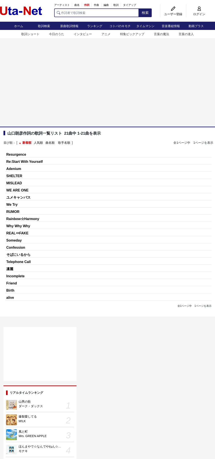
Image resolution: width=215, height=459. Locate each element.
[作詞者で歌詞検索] (96, 12)
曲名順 (50, 142)
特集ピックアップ (132, 34)
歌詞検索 (44, 26)
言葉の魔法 (161, 34)
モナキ (23, 451)
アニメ (106, 34)
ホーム (18, 26)
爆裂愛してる (28, 416)
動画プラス (196, 26)
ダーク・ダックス (31, 406)
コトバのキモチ (120, 26)
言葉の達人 (186, 34)
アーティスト (62, 5)
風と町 (23, 431)
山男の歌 (25, 401)
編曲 (106, 5)
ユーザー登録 (173, 14)
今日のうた (56, 34)
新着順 (26, 142)
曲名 (77, 5)
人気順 (38, 142)
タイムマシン (145, 26)
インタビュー (83, 34)
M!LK (22, 421)
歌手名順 (64, 142)
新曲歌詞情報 (69, 26)
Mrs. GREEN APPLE (33, 436)
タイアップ (129, 5)
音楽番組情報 (171, 26)
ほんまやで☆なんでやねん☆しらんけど (46, 446)
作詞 (86, 5)
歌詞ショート (30, 34)
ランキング (94, 26)
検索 (145, 13)
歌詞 (116, 5)
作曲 (96, 5)
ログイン (199, 14)
